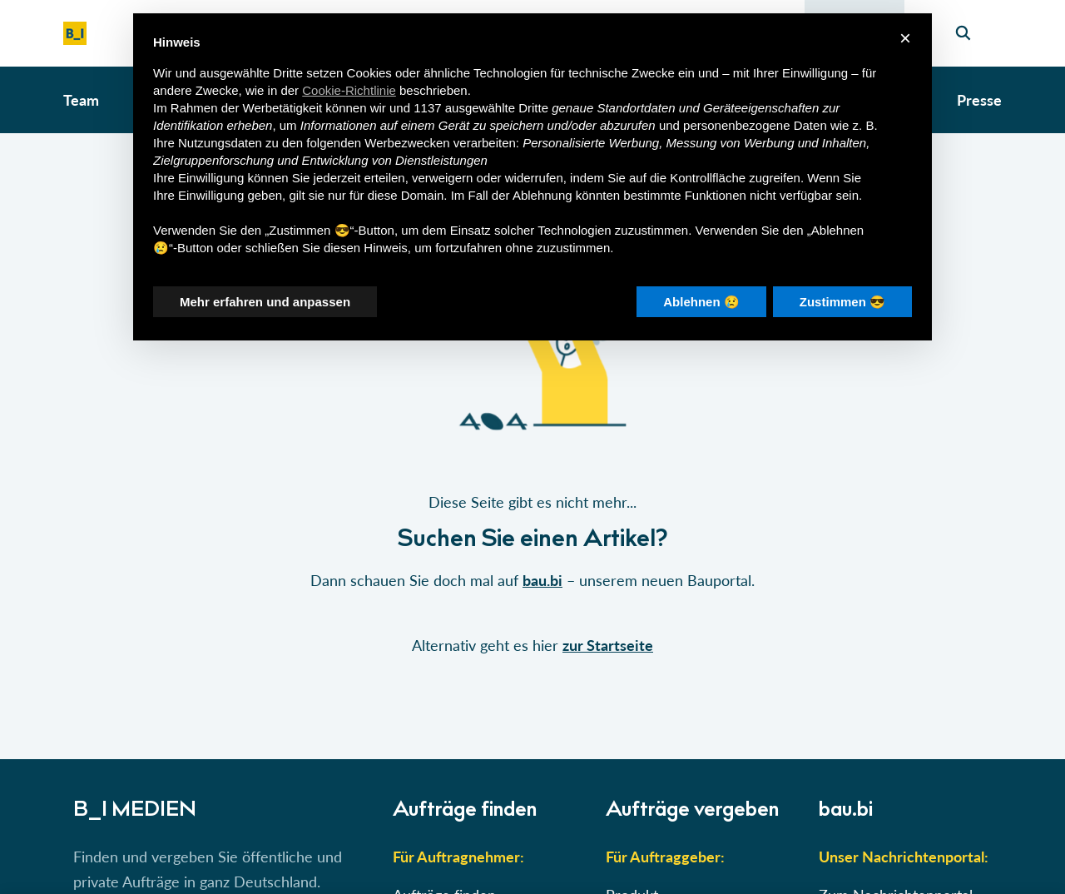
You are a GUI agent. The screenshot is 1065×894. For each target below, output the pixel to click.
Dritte (533, 108)
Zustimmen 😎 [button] (842, 302)
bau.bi (542, 580)
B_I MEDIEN (134, 811)
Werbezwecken (406, 143)
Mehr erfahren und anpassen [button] (265, 302)
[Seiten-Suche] (963, 33)
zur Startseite (607, 645)
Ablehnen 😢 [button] (701, 302)
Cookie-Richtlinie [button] (349, 90)
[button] (532, 446)
